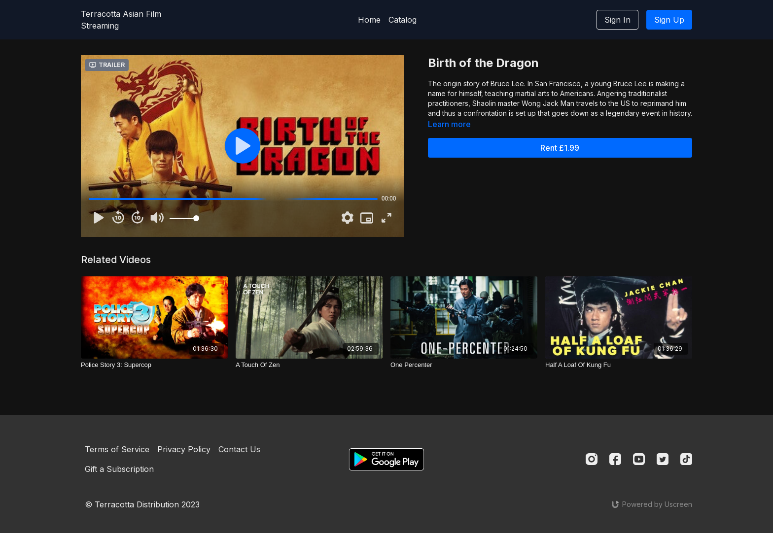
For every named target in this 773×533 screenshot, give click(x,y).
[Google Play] (386, 459)
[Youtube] (639, 459)
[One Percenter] (463, 365)
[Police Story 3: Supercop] (154, 365)
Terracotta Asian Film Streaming (121, 20)
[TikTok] (686, 459)
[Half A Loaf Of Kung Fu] (618, 365)
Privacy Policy (184, 449)
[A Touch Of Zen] (309, 365)
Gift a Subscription (119, 469)
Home (369, 20)
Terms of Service (117, 449)
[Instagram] (591, 459)
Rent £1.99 (559, 148)
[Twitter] (662, 459)
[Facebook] (615, 459)
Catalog (402, 20)
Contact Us (239, 449)
